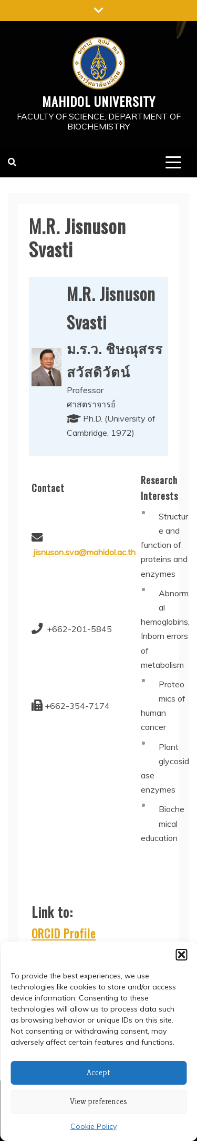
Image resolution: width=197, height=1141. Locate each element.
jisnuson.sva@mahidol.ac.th (85, 552)
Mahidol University (98, 101)
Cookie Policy (93, 1126)
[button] (181, 954)
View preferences (98, 1101)
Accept (98, 1072)
